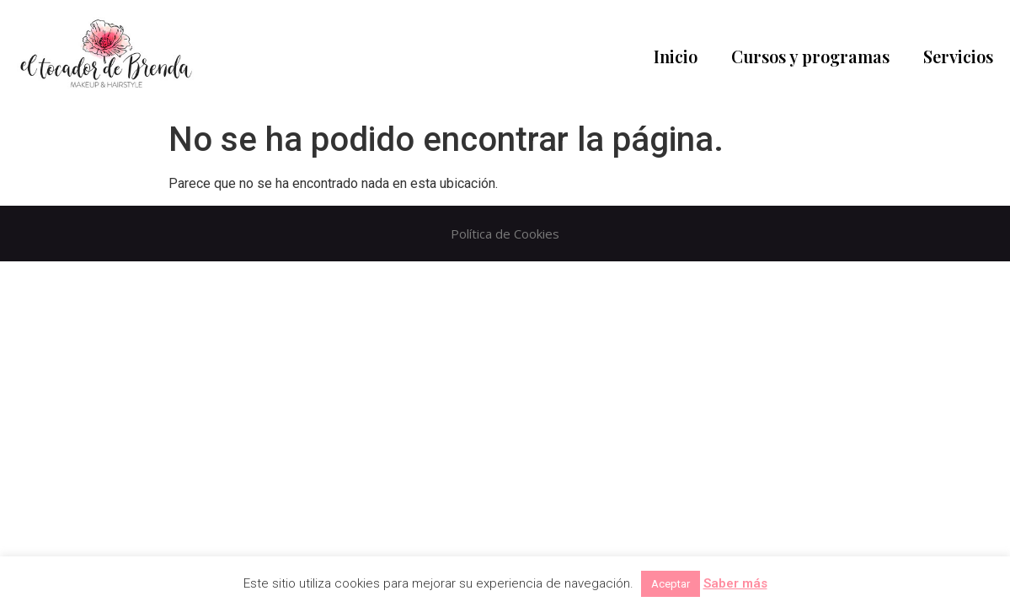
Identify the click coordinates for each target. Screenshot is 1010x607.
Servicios (958, 56)
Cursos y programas (810, 56)
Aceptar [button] (670, 583)
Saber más (735, 583)
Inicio (675, 56)
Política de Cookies (505, 233)
